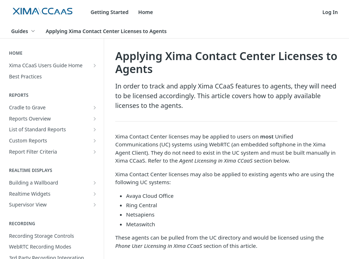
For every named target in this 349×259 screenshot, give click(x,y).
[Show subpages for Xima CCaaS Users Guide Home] (95, 65)
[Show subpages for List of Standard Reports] (95, 129)
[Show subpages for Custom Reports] (95, 141)
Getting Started (110, 12)
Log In (330, 12)
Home (145, 12)
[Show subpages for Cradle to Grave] (95, 107)
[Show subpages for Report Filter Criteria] (95, 152)
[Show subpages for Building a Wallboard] (95, 183)
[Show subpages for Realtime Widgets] (95, 194)
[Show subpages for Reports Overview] (95, 119)
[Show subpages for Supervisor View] (95, 205)
